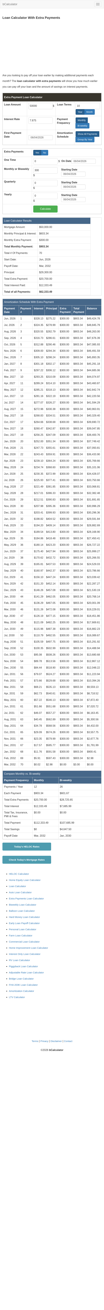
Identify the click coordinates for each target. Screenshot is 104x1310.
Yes (38, 152)
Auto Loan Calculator (20, 892)
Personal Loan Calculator (22, 929)
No (45, 152)
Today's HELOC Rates (27, 846)
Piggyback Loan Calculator (23, 966)
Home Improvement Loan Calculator (28, 947)
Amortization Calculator (21, 991)
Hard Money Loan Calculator (24, 917)
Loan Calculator (17, 886)
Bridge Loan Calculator (21, 978)
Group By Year (86, 139)
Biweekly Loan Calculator (22, 904)
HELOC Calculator (19, 873)
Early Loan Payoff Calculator (24, 923)
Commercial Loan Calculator (24, 941)
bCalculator (10, 4)
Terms (35, 1041)
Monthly (83, 120)
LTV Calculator (17, 997)
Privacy (44, 1041)
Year (81, 112)
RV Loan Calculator (19, 960)
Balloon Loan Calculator (22, 910)
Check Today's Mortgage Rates (27, 859)
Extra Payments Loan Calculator (26, 898)
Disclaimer (56, 1041)
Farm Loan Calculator (20, 935)
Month (90, 112)
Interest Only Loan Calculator (24, 954)
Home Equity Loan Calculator (25, 880)
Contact (68, 1041)
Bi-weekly (83, 125)
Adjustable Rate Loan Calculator (26, 972)
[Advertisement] (48, 46)
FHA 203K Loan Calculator (23, 984)
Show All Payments (88, 134)
